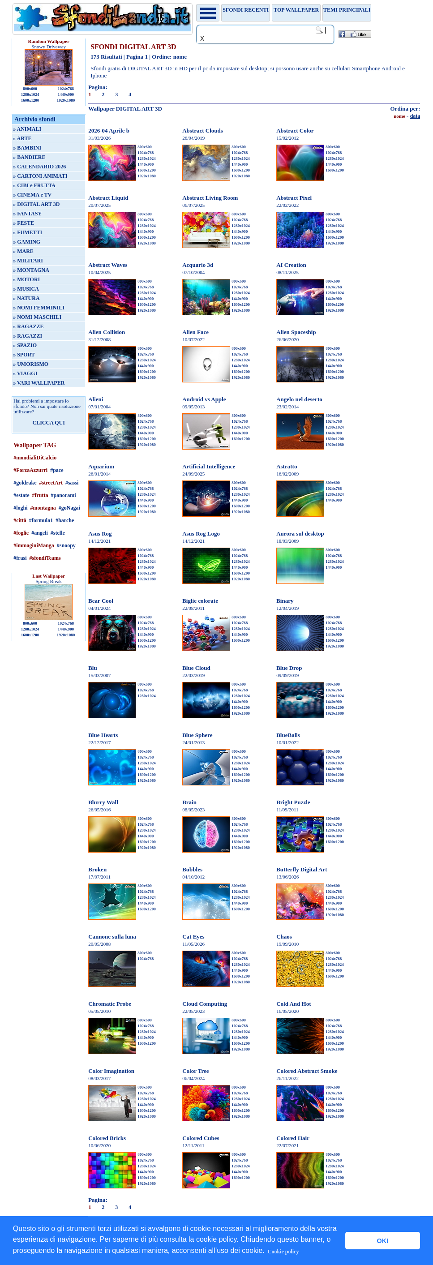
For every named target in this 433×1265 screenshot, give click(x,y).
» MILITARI (28, 260)
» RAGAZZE (28, 326)
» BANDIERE (29, 157)
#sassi (71, 483)
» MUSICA (26, 289)
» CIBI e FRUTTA (34, 185)
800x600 (30, 88)
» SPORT (24, 355)
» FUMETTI (27, 232)
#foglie (21, 533)
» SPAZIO (25, 345)
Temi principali (346, 10)
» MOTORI (26, 279)
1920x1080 (66, 100)
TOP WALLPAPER (296, 10)
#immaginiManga (33, 545)
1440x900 (66, 94)
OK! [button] (382, 1240)
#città (19, 520)
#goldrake (24, 483)
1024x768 (66, 88)
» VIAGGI (25, 373)
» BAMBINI (27, 148)
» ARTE (22, 138)
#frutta (40, 495)
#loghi (20, 508)
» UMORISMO (30, 364)
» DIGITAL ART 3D (36, 204)
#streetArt (51, 483)
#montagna (43, 508)
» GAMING (26, 242)
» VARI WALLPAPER (38, 383)
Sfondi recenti (246, 10)
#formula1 (41, 520)
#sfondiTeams (45, 558)
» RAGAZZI (27, 336)
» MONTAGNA (31, 270)
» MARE (23, 251)
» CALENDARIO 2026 (39, 166)
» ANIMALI (27, 129)
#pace (56, 470)
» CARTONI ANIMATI (40, 176)
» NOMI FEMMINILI (38, 307)
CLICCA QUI (48, 423)
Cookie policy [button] (283, 1251)
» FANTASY (27, 213)
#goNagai (69, 508)
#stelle (58, 533)
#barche (65, 520)
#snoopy (66, 545)
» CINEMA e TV (32, 195)
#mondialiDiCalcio (34, 458)
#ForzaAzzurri (30, 470)
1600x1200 (30, 100)
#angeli (39, 533)
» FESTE (23, 223)
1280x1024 (30, 94)
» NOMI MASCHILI (37, 317)
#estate (21, 495)
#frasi (19, 558)
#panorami (63, 495)
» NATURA (26, 298)
